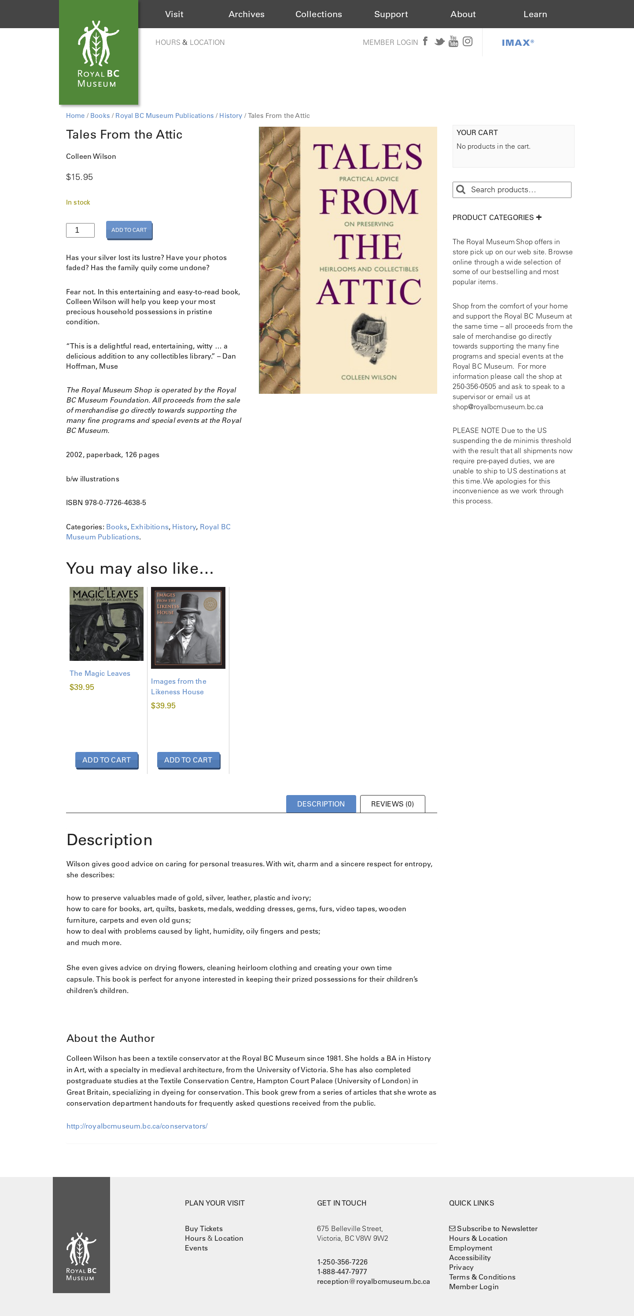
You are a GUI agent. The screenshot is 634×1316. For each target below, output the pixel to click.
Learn (535, 14)
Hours (168, 42)
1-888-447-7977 (342, 1271)
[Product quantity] (80, 230)
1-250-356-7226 (342, 1261)
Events (196, 1247)
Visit (174, 14)
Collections (319, 14)
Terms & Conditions (482, 1276)
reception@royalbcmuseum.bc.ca (374, 1281)
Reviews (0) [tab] (392, 803)
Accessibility (470, 1257)
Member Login (391, 42)
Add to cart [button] (106, 759)
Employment (471, 1247)
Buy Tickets (204, 1228)
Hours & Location (478, 1238)
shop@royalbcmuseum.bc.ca (498, 406)
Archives (247, 14)
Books (100, 115)
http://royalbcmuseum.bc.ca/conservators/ (136, 1126)
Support (391, 14)
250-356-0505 (475, 386)
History (230, 115)
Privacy (461, 1267)
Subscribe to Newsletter (497, 1228)
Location (207, 42)
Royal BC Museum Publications (164, 115)
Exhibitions (150, 526)
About (463, 14)
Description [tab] (321, 803)
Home (75, 115)
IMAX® (518, 42)
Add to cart (129, 229)
